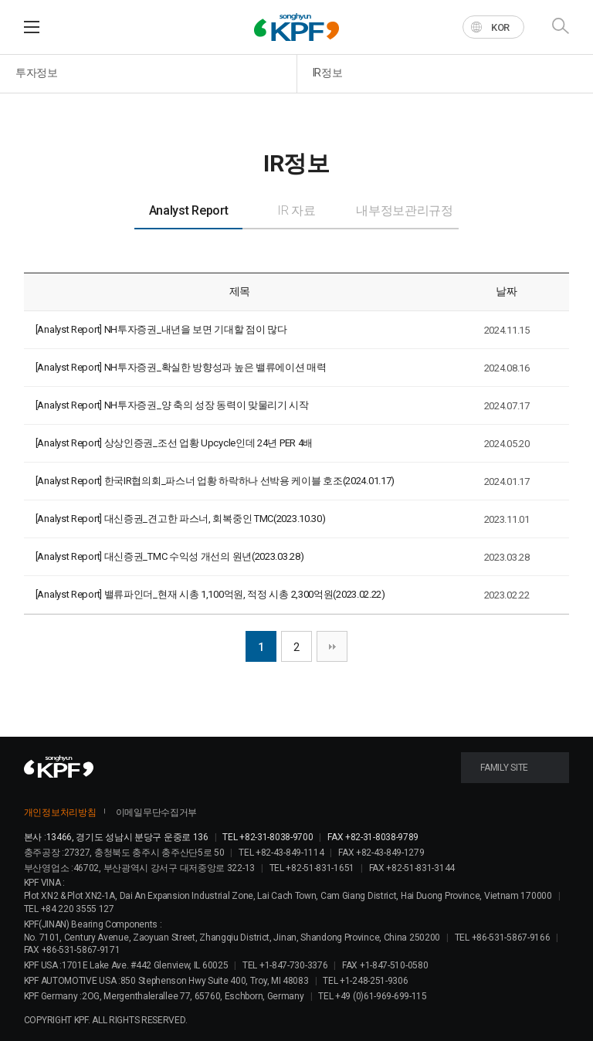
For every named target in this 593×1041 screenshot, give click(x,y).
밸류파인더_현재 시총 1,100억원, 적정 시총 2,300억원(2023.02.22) (244, 594)
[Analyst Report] (69, 329)
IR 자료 (296, 210)
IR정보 (328, 72)
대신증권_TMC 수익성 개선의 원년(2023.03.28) (204, 556)
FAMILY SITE (504, 767)
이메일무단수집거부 (156, 812)
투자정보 (36, 72)
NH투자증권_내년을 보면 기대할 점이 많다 (195, 329)
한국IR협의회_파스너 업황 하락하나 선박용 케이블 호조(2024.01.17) (249, 481)
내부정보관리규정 (404, 210)
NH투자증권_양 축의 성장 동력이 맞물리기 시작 (206, 405)
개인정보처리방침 (60, 812)
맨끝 (332, 646)
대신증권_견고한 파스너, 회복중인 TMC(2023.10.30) (215, 518)
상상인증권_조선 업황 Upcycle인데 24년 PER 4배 (208, 443)
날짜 (506, 291)
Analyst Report (189, 210)
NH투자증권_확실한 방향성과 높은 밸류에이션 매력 (215, 367)
